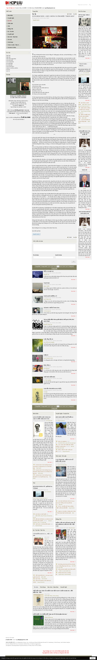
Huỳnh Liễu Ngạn (38, 525)
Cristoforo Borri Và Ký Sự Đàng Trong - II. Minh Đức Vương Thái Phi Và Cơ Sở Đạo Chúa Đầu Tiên (42, 471)
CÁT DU (8, 69)
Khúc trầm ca (47, 365)
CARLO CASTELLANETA (12, 68)
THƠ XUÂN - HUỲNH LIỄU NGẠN (43, 524)
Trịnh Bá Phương (67, 574)
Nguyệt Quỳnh (36, 20)
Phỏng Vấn (58, 519)
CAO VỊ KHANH (10, 61)
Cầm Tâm (8, 55)
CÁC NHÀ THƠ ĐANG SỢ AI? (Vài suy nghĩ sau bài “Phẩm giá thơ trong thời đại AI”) (65, 503)
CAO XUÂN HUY (10, 66)
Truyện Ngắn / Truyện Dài (62, 413)
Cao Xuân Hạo (9, 65)
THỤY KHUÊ (38, 468)
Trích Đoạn (43, 587)
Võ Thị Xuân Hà (47, 311)
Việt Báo (84, 227)
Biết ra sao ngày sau (48, 271)
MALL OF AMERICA (62, 441)
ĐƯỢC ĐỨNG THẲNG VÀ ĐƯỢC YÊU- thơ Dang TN (84, 109)
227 (67, 266)
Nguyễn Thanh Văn (48, 324)
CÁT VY (8, 71)
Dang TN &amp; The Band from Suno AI (40, 498)
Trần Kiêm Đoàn (72, 527)
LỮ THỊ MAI (46, 368)
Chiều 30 (46, 355)
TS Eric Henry (56, 595)
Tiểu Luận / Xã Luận (61, 456)
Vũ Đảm (46, 392)
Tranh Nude (47, 283)
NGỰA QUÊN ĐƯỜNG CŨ (50, 296)
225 (61, 266)
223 (55, 266)
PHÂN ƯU (84, 170)
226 (64, 266)
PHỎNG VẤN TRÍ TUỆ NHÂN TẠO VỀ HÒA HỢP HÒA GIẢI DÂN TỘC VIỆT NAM (65, 524)
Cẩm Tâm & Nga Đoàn (11, 58)
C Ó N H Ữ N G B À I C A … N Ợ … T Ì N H (42, 534)
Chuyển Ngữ (63, 587)
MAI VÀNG (38, 578)
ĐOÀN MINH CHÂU (48, 358)
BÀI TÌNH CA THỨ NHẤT (41, 514)
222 (52, 266)
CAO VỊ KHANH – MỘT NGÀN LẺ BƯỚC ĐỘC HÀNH (64, 460)
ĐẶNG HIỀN (46, 286)
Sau (74, 14)
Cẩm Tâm (8, 57)
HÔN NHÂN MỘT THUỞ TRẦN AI (64, 417)
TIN (79, 127)
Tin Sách (36, 587)
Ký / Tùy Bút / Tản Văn (39, 530)
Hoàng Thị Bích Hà (41, 582)
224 (58, 266)
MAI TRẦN (60, 567)
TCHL (84, 148)
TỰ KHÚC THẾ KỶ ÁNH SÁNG (52, 307)
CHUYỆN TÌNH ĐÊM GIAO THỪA (52, 388)
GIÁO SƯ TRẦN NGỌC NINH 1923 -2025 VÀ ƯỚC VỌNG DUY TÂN (42, 417)
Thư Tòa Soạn (82, 11)
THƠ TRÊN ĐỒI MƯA (49, 376)
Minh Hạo (60, 504)
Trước (70, 14)
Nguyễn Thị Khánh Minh (62, 464)
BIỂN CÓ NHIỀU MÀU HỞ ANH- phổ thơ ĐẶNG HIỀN (84, 116)
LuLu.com (26, 110)
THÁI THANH (44, 578)
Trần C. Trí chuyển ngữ (42, 522)
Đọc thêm (73, 279)
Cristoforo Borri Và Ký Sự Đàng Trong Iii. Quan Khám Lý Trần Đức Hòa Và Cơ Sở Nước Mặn (42, 466)
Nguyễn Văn (46, 274)
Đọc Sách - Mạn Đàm (53, 587)
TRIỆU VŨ (47, 539)
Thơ (34, 483)
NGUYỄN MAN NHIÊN (49, 342)
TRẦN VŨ (61, 570)
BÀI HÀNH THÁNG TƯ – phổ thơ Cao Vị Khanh (42, 487)
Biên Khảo (35, 413)
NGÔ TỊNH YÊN (47, 299)
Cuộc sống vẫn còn (48, 339)
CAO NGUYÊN (9, 60)
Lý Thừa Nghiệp (47, 380)
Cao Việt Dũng (9, 63)
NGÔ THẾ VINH (49, 420)
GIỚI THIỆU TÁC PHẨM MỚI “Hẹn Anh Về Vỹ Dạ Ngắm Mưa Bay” (50, 614)
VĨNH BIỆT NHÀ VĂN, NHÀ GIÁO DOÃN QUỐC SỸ (84, 132)
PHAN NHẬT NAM (66, 570)
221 (49, 266)
